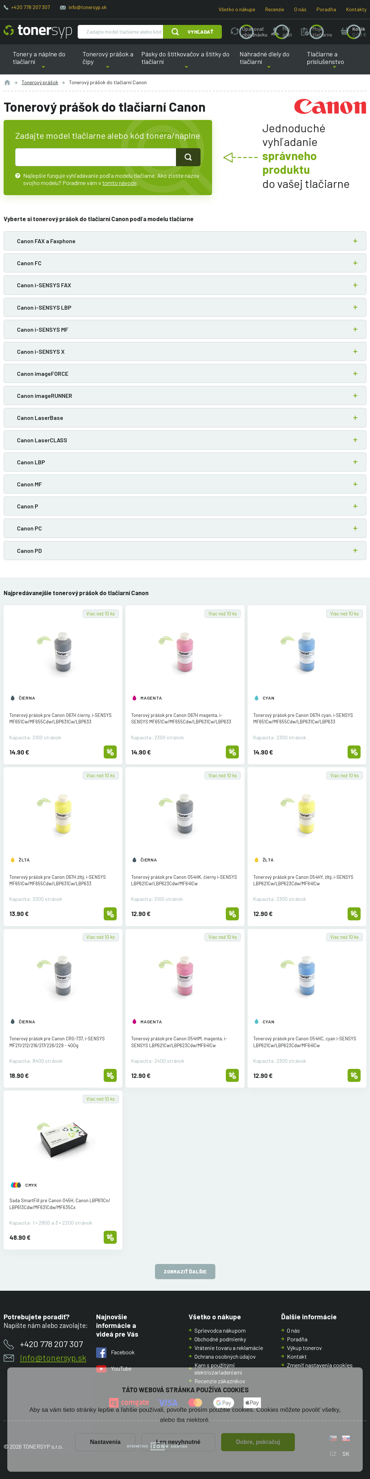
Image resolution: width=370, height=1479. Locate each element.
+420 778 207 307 (30, 7)
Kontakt (297, 1356)
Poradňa (326, 9)
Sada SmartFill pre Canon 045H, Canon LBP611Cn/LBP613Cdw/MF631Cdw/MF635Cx (59, 1204)
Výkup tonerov (304, 1347)
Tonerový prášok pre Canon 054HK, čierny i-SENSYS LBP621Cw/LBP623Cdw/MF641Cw (184, 880)
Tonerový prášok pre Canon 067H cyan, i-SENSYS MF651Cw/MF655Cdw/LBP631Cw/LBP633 (303, 718)
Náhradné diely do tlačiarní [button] (268, 62)
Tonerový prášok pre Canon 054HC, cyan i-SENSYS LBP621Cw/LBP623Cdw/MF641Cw (304, 1042)
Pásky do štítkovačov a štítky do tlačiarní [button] (185, 62)
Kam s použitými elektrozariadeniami (218, 1369)
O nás (300, 9)
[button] (185, 241)
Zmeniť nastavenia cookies (320, 1365)
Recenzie (274, 9)
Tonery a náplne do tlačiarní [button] (43, 62)
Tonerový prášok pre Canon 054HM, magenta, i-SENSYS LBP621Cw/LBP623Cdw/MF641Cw (179, 1042)
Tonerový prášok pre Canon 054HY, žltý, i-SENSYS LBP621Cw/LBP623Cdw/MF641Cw (303, 880)
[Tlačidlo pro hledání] (188, 157)
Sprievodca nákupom (220, 1330)
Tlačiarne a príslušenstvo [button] (335, 62)
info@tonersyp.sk (88, 7)
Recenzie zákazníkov (219, 1380)
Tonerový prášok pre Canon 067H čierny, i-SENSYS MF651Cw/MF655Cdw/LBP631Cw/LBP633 (60, 718)
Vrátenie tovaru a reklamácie (228, 1347)
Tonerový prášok (40, 82)
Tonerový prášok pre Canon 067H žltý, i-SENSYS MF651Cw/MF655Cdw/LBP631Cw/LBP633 (57, 880)
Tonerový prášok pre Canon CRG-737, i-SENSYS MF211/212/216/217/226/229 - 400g (57, 1042)
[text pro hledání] (95, 157)
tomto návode (119, 182)
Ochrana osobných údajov (225, 1356)
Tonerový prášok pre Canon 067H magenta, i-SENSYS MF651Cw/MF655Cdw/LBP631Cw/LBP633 (181, 718)
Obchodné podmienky (220, 1339)
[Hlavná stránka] (38, 32)
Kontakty (356, 9)
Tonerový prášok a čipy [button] (108, 62)
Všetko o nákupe (237, 9)
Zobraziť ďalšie (185, 1272)
